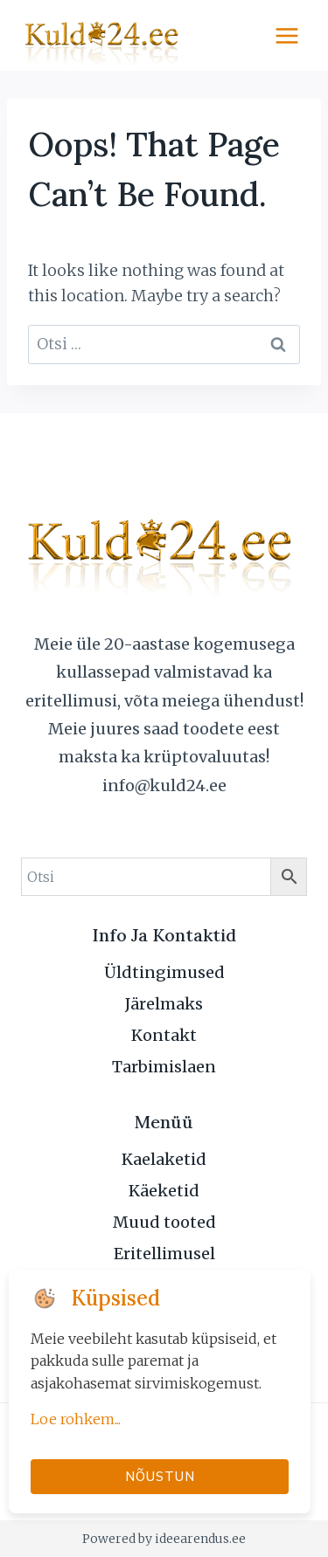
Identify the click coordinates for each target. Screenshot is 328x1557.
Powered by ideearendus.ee (164, 1539)
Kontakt (164, 1035)
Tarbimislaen (164, 1067)
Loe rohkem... (76, 1419)
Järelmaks (164, 1004)
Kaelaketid (164, 1159)
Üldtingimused (164, 972)
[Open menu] (286, 35)
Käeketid (164, 1191)
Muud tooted (164, 1222)
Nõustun (160, 1476)
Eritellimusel (164, 1254)
